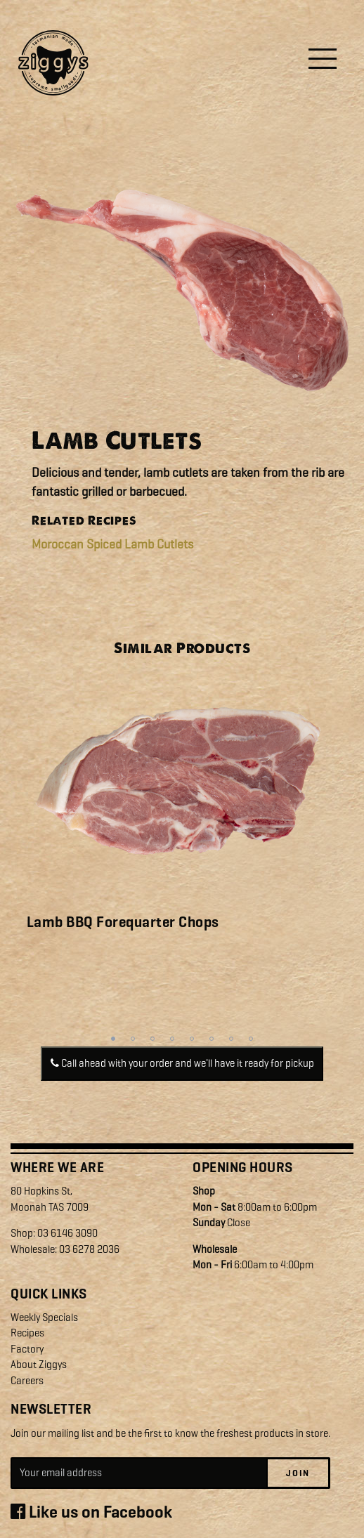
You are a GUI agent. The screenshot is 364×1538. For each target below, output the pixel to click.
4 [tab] (172, 1039)
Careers (27, 1380)
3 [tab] (152, 1039)
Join (298, 1473)
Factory (27, 1349)
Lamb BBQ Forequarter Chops (123, 922)
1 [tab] (113, 1039)
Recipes (27, 1333)
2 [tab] (133, 1039)
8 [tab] (251, 1039)
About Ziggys (39, 1364)
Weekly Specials (44, 1317)
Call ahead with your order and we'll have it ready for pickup (182, 1063)
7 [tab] (231, 1039)
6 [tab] (211, 1039)
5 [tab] (192, 1039)
